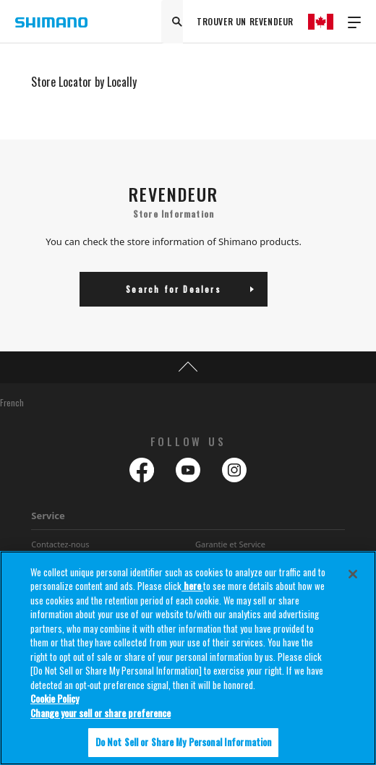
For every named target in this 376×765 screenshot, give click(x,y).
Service (48, 515)
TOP (188, 367)
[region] (188, 658)
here (192, 585)
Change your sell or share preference (100, 713)
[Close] (353, 574)
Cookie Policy (54, 698)
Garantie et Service (230, 544)
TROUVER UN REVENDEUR (245, 21)
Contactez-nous (60, 544)
